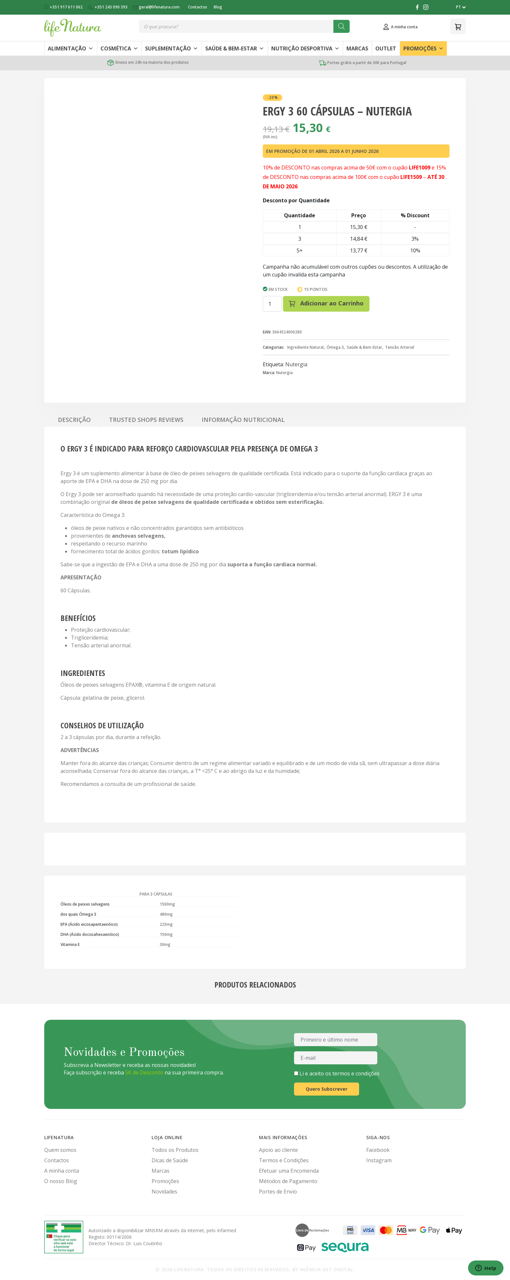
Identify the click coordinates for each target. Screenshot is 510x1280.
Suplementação (171, 48)
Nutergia (296, 364)
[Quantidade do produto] (272, 304)
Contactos (197, 7)
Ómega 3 (335, 347)
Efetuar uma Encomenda (289, 1170)
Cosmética (119, 48)
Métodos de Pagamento (288, 1181)
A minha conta (61, 1170)
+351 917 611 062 (64, 7)
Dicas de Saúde (170, 1160)
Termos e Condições (284, 1160)
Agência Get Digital (326, 1269)
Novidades (164, 1191)
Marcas (357, 48)
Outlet (385, 48)
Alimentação (70, 48)
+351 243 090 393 (108, 7)
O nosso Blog (60, 1181)
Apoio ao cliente (278, 1149)
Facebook (378, 1149)
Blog (218, 7)
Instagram (379, 1160)
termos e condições (356, 1073)
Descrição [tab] (74, 420)
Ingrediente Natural (305, 347)
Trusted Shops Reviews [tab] (146, 420)
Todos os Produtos (175, 1149)
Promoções (423, 48)
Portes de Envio (278, 1191)
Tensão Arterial (399, 347)
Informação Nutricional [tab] (243, 420)
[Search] (341, 26)
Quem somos (60, 1149)
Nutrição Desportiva (305, 48)
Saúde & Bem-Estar (234, 48)
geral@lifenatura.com (157, 7)
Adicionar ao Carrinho (326, 303)
